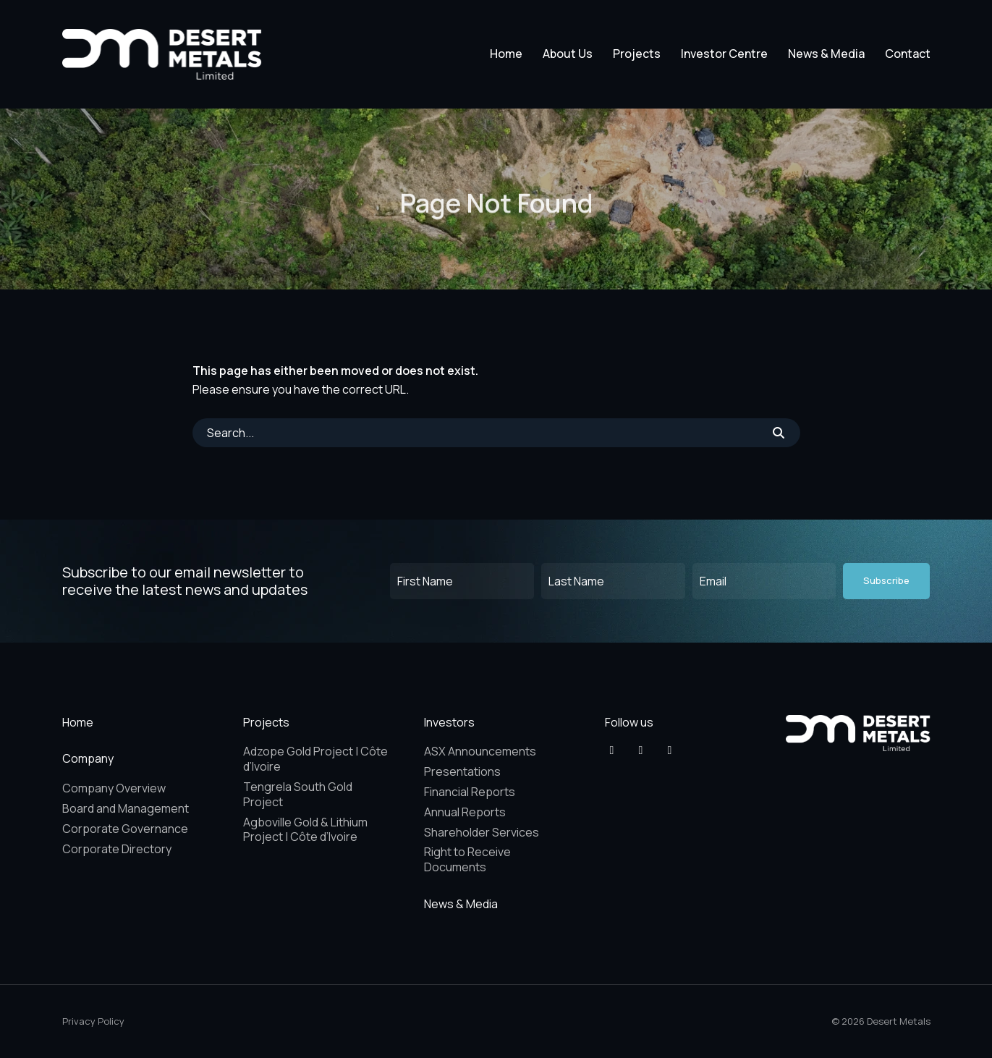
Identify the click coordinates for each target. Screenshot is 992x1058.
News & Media (826, 54)
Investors (449, 722)
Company (88, 758)
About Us (568, 54)
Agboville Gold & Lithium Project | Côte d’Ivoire (305, 829)
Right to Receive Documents (467, 859)
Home (506, 54)
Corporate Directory (116, 849)
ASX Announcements (480, 751)
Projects (637, 54)
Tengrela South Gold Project (297, 794)
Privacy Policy (93, 1021)
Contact (907, 54)
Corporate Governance (125, 829)
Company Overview (114, 788)
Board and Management (125, 808)
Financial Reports (469, 792)
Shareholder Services (481, 832)
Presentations (462, 771)
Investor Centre (724, 54)
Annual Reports (465, 812)
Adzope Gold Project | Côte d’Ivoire (315, 758)
